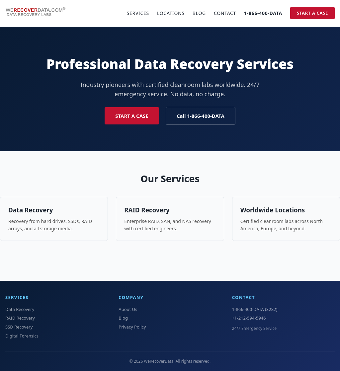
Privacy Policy (132, 327)
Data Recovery (30, 210)
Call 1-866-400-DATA (200, 115)
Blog (199, 13)
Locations (171, 13)
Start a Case (312, 13)
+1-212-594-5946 (249, 318)
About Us (128, 309)
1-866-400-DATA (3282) (255, 309)
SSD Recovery (19, 327)
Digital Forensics (22, 336)
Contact (225, 13)
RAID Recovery (146, 210)
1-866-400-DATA (263, 13)
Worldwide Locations (272, 210)
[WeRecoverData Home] (38, 13)
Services (138, 13)
